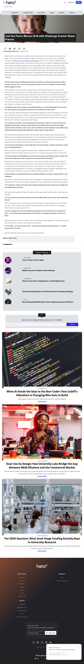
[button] (4, 2)
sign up (72, 324)
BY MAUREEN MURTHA (11, 51)
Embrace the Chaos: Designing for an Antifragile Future (43, 281)
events (61, 12)
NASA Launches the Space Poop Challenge (38, 270)
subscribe (73, 654)
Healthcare (27, 257)
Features (41, 12)
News (52, 12)
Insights (15, 12)
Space (25, 299)
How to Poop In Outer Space (33, 260)
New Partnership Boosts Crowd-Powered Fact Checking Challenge (47, 291)
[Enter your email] (36, 324)
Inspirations (28, 12)
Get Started (71, 2)
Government (27, 278)
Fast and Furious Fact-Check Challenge (26, 61)
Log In (78, 2)
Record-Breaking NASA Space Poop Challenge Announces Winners (47, 302)
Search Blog (7, 6)
